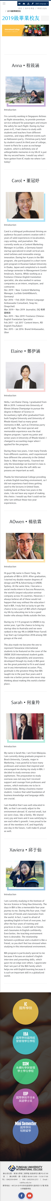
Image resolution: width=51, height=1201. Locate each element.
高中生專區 (29, 8)
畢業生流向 (42, 8)
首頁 (20, 8)
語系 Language (41, 3)
